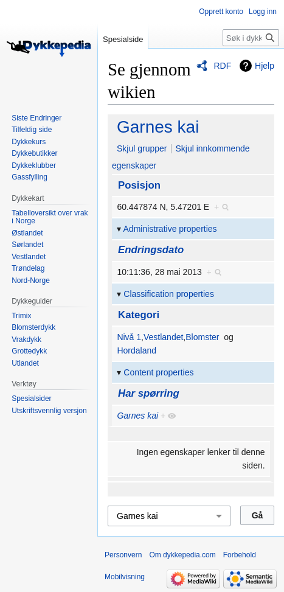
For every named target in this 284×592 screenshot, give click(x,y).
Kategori (138, 315)
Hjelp (264, 66)
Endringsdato (151, 250)
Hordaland (136, 350)
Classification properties (168, 294)
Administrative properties (170, 229)
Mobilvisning (125, 577)
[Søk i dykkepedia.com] (251, 37)
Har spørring (148, 393)
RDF (222, 66)
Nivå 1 (129, 337)
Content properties (158, 372)
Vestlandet (163, 337)
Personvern (123, 555)
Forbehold (239, 555)
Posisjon (139, 185)
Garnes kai (158, 126)
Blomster (202, 337)
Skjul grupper (142, 148)
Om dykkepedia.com (182, 555)
